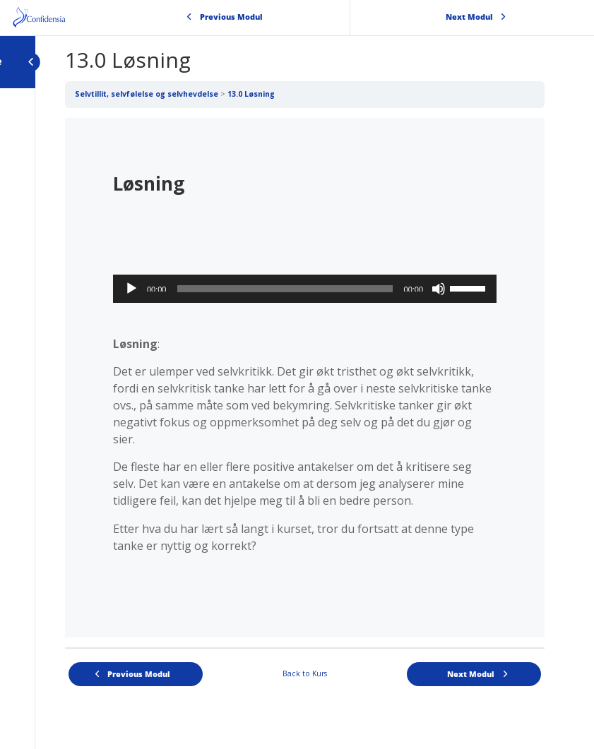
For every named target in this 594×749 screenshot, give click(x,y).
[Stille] (439, 289)
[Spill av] (131, 289)
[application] (305, 289)
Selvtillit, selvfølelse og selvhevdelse (146, 94)
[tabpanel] (305, 377)
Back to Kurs (305, 673)
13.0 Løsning (251, 94)
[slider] (284, 288)
